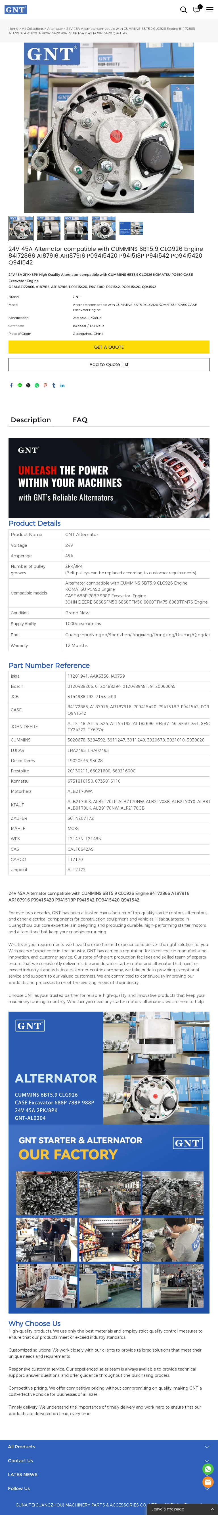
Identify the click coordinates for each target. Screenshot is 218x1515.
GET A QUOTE (109, 347)
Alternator (55, 28)
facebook (11, 385)
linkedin (62, 385)
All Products (21, 1446)
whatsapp (37, 385)
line (20, 385)
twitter (28, 385)
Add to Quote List (109, 364)
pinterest (45, 385)
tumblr (54, 385)
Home (13, 28)
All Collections (32, 28)
